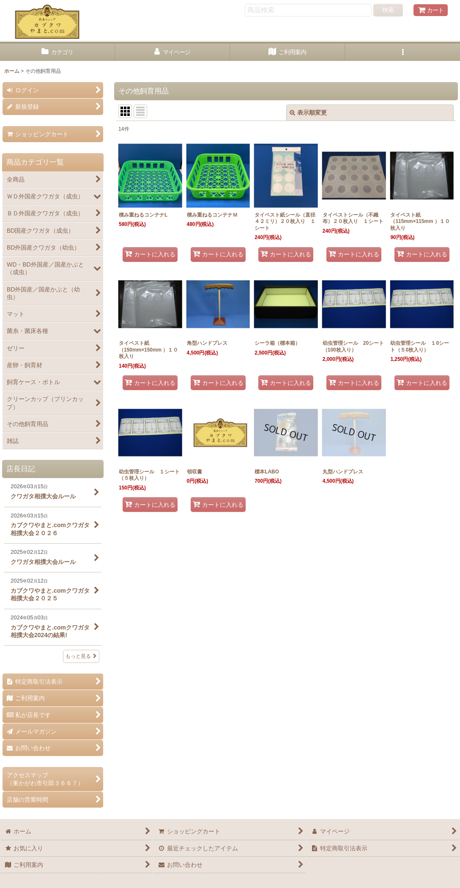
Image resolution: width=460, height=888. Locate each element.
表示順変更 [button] (308, 112)
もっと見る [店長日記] (81, 656)
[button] (402, 52)
